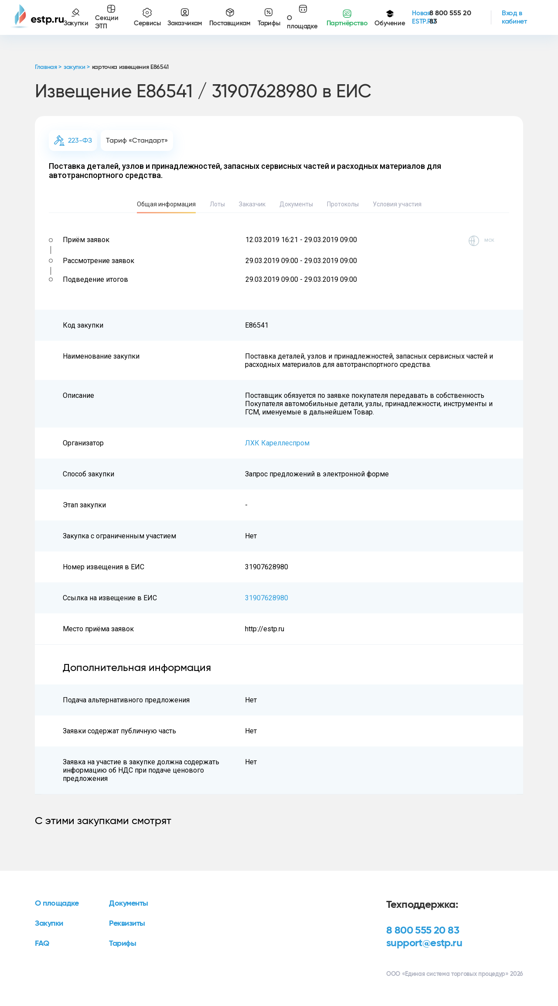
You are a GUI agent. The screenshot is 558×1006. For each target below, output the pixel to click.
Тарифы (122, 944)
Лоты (217, 204)
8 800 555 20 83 (422, 930)
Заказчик (252, 204)
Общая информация (166, 204)
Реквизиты (127, 923)
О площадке (57, 903)
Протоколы (343, 204)
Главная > (48, 67)
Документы (296, 204)
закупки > (77, 67)
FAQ (42, 944)
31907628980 (266, 598)
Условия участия (397, 204)
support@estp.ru (424, 943)
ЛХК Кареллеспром (277, 443)
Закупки (49, 923)
